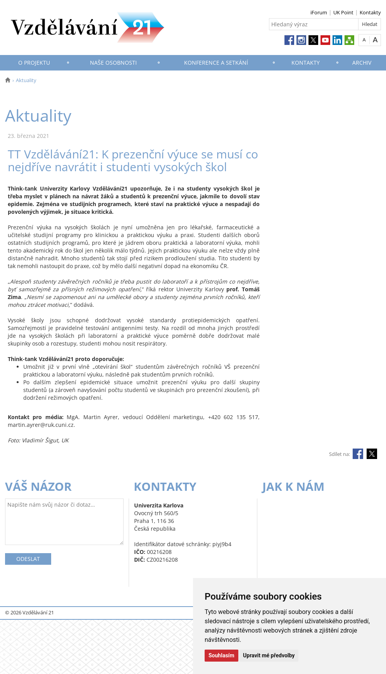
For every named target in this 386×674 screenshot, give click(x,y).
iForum (318, 12)
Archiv (361, 62)
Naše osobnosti (113, 62)
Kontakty (370, 12)
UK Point (343, 12)
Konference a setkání (216, 62)
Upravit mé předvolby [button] (269, 655)
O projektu (34, 62)
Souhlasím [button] (221, 655)
